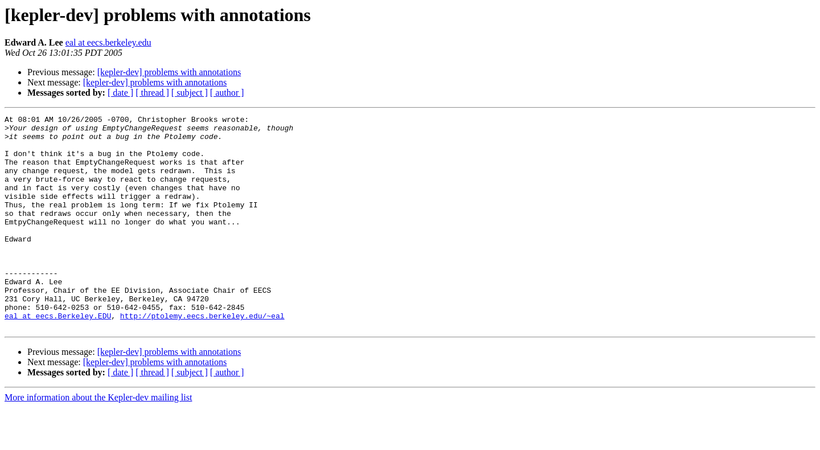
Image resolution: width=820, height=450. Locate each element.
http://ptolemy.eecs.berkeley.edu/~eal (202, 356)
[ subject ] (189, 92)
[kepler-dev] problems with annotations (169, 72)
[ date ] (120, 92)
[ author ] (227, 92)
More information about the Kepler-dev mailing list (98, 440)
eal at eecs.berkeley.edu (108, 42)
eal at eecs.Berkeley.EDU (58, 356)
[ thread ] (152, 92)
